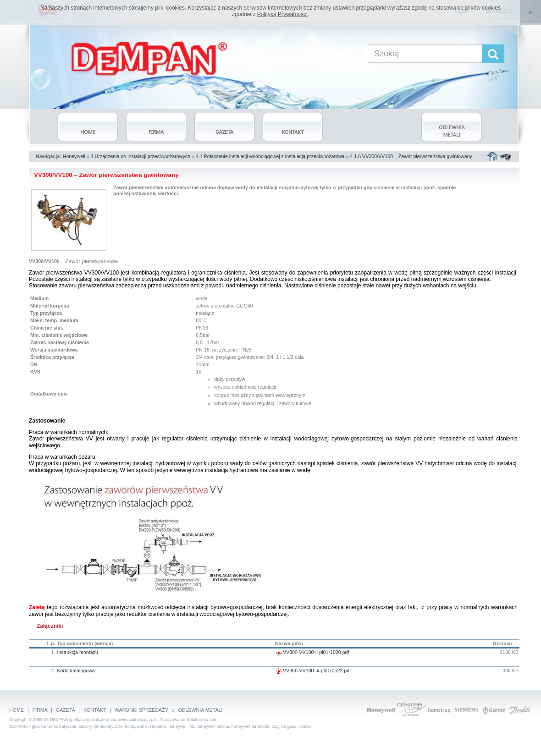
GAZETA (65, 710)
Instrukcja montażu (77, 652)
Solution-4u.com (202, 719)
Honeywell (74, 156)
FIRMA (40, 710)
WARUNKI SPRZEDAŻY (141, 710)
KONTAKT (94, 710)
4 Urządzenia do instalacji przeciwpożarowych (140, 156)
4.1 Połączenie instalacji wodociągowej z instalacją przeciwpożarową (270, 156)
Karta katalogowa (75, 670)
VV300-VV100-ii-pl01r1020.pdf (312, 652)
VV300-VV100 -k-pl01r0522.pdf (313, 670)
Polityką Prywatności (282, 14)
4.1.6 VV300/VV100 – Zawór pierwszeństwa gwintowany (411, 156)
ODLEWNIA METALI (200, 710)
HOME (16, 710)
